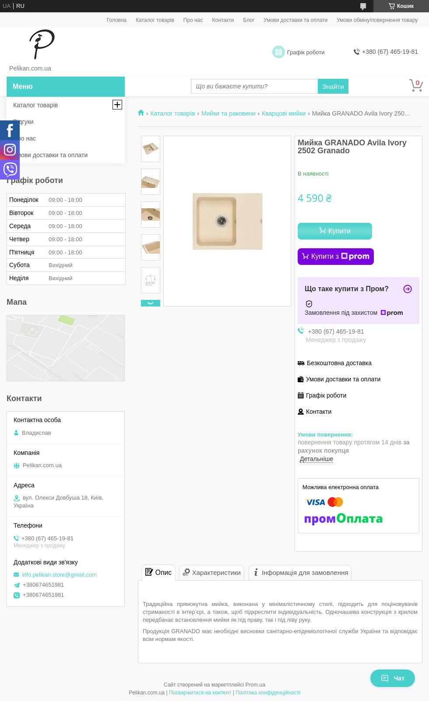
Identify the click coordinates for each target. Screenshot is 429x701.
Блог (248, 20)
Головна (117, 20)
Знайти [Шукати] (333, 86)
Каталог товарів (155, 20)
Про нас (193, 20)
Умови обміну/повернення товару (377, 20)
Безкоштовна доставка (339, 362)
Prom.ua (255, 685)
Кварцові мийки (284, 113)
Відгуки (23, 121)
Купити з (340, 257)
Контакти (223, 20)
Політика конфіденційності (268, 693)
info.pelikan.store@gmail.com (59, 574)
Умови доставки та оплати (295, 20)
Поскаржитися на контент (200, 693)
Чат (392, 678)
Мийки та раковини (228, 113)
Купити (339, 231)
